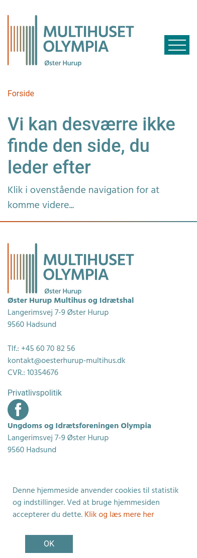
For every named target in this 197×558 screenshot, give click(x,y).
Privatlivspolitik (35, 393)
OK (49, 543)
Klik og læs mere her (119, 514)
